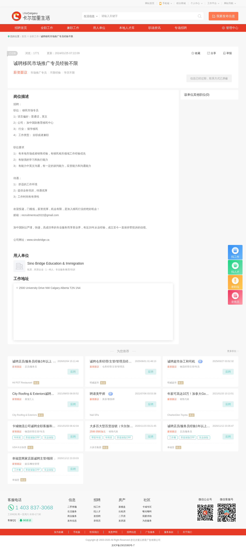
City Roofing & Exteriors (24, 415)
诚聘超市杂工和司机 (181, 361)
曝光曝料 (147, 511)
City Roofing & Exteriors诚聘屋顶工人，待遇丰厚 (33, 393)
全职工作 (47, 27)
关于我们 (187, 532)
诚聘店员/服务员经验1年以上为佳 (188, 426)
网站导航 (228, 3)
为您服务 (147, 520)
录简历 (97, 520)
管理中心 (232, 27)
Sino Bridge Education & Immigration (55, 263)
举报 (229, 53)
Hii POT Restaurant (22, 382)
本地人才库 (127, 27)
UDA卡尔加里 (19, 447)
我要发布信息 (225, 16)
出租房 (122, 511)
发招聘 (97, 516)
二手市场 (72, 507)
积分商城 (181, 3)
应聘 (73, 371)
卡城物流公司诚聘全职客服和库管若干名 (33, 426)
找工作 (97, 507)
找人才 (97, 511)
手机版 (76, 532)
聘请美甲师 (97, 393)
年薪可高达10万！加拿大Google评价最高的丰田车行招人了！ (188, 393)
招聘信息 (131, 532)
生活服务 (72, 511)
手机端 (165, 3)
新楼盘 (122, 507)
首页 (24, 36)
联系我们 (94, 532)
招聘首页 (21, 27)
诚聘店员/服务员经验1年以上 (32, 361)
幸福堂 (170, 447)
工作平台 (212, 3)
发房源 (122, 520)
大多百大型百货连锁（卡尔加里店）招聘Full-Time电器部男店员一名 (111, 426)
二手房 (122, 516)
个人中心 (195, 3)
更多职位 (231, 351)
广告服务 (150, 532)
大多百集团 (95, 447)
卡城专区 (147, 507)
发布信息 (72, 520)
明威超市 (94, 382)
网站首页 (149, 3)
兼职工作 (73, 27)
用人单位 (99, 27)
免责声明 (112, 532)
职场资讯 (154, 27)
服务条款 (168, 532)
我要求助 (147, 516)
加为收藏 (58, 532)
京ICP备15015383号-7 (123, 545)
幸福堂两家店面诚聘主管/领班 (32, 458)
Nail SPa (94, 415)
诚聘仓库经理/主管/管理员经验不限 (111, 361)
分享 (213, 53)
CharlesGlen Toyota (177, 415)
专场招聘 (181, 27)
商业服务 (72, 516)
